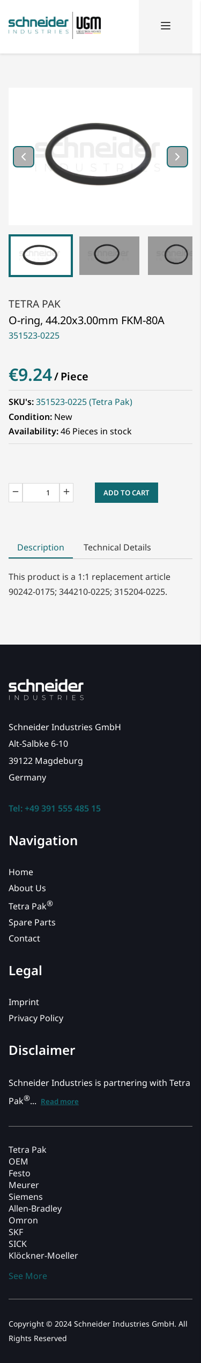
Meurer (24, 1185)
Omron (23, 1220)
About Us (27, 888)
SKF (16, 1232)
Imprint (24, 1002)
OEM (18, 1161)
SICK (18, 1244)
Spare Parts (32, 922)
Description (40, 547)
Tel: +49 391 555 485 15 (55, 808)
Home (21, 872)
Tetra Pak (35, 303)
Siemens (26, 1197)
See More (28, 1276)
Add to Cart (126, 492)
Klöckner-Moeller (43, 1255)
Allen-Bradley (35, 1208)
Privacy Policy (36, 1018)
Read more (60, 1101)
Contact (24, 938)
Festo (20, 1173)
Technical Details (117, 547)
